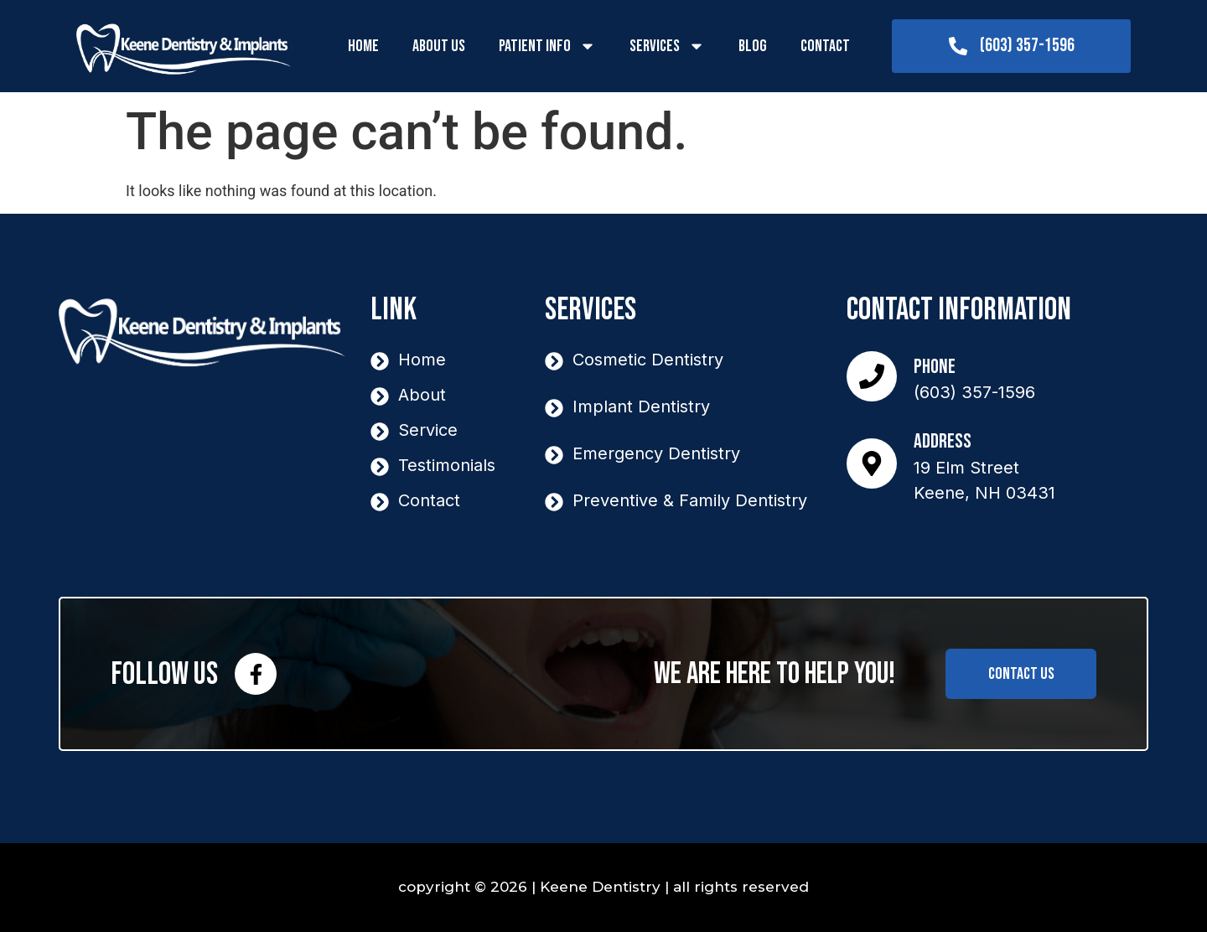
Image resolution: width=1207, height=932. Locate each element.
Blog (752, 46)
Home (363, 46)
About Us (438, 46)
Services (667, 46)
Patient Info (547, 46)
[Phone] (872, 376)
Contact (825, 46)
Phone (935, 367)
